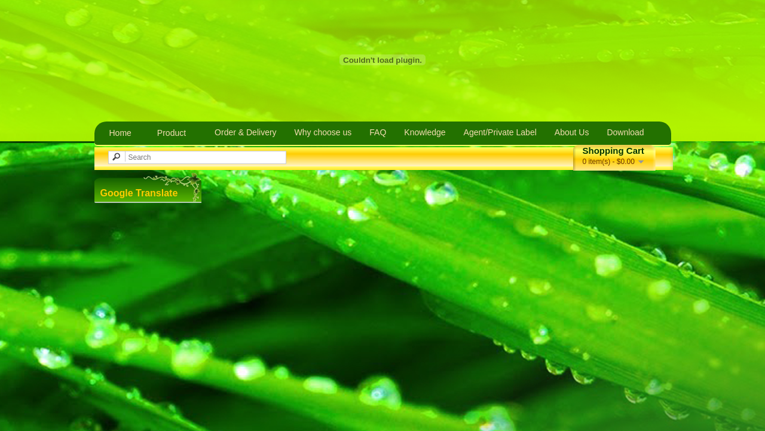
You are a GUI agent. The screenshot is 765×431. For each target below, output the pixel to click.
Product (171, 133)
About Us (572, 132)
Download (625, 132)
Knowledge (424, 132)
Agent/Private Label (500, 132)
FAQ (377, 132)
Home (120, 133)
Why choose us (323, 132)
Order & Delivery (245, 132)
